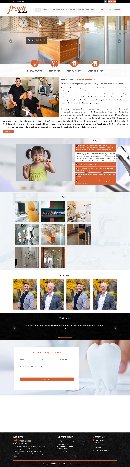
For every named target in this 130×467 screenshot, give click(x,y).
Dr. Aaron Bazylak (60, 10)
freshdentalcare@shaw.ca (102, 450)
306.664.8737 (19, 2)
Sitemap (84, 464)
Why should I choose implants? (86, 164)
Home (38, 10)
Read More (8, 131)
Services (46, 10)
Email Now (112, 1)
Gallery (101, 10)
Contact (116, 10)
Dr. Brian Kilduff (77, 10)
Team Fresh (90, 10)
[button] (14, 328)
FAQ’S (109, 10)
